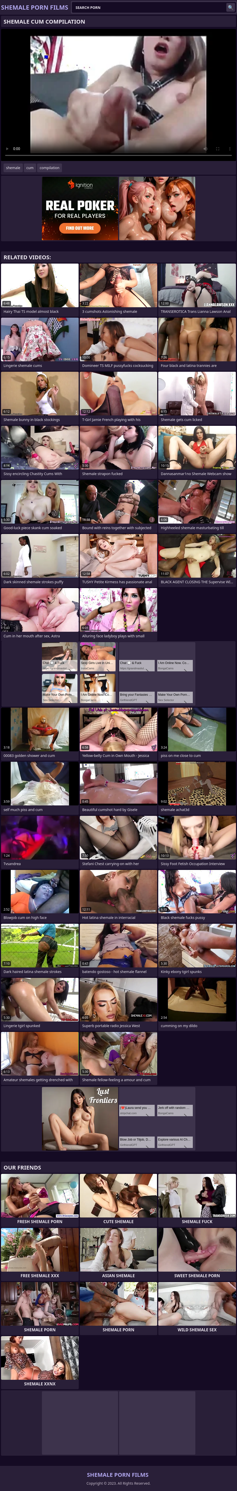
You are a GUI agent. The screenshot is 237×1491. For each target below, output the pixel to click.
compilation (49, 167)
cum (30, 167)
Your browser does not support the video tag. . (118, 95)
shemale (13, 167)
